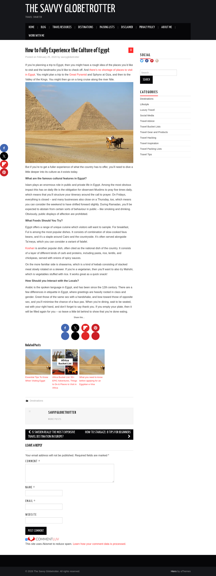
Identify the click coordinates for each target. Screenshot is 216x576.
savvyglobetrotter (70, 57)
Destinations (85, 27)
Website (31, 514)
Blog (43, 27)
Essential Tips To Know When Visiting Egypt (36, 379)
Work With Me (36, 35)
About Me (166, 27)
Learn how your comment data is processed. (99, 543)
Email (30, 501)
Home (31, 27)
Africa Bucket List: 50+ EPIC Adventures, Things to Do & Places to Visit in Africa (64, 382)
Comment (32, 461)
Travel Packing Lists (151, 148)
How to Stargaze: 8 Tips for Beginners (108, 434)
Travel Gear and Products (154, 132)
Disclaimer (127, 27)
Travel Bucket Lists (150, 126)
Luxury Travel (147, 110)
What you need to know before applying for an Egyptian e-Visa (90, 380)
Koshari (29, 248)
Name (30, 487)
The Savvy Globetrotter (70, 9)
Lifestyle (144, 104)
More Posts (54, 419)
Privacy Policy (147, 27)
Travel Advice (147, 121)
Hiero (174, 571)
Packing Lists (107, 27)
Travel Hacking (148, 137)
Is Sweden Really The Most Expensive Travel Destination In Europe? (51, 434)
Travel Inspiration (149, 143)
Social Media (147, 115)
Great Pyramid (78, 74)
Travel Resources (62, 27)
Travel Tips (146, 154)
